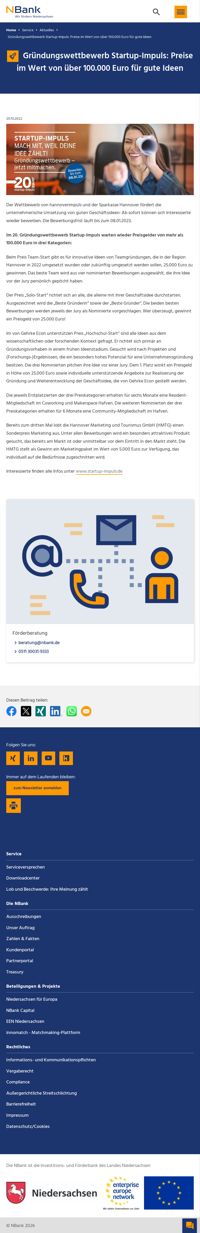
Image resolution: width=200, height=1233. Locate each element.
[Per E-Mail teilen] (86, 711)
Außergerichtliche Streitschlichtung (41, 1093)
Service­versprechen (25, 867)
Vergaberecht (20, 1071)
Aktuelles (47, 30)
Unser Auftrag (20, 928)
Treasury (14, 972)
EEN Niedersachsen (25, 1021)
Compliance (18, 1082)
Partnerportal (19, 961)
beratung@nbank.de (39, 643)
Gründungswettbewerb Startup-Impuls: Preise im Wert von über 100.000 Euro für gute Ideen (80, 37)
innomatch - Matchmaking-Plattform (43, 1033)
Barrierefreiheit (21, 1104)
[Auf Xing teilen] (40, 711)
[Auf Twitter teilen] (26, 711)
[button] (180, 12)
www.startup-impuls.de (99, 471)
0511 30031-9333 (33, 651)
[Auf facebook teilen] (11, 711)
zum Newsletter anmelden (37, 788)
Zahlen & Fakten (22, 939)
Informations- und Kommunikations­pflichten (51, 1060)
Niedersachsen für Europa (31, 999)
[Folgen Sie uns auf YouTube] (48, 758)
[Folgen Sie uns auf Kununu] (66, 758)
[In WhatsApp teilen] (71, 711)
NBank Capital (20, 1010)
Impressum (17, 1115)
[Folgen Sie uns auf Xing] (13, 758)
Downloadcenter (23, 878)
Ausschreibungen (23, 917)
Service (27, 30)
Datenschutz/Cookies (28, 1127)
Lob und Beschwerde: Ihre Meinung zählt (47, 889)
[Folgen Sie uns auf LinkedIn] (31, 758)
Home (11, 30)
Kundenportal (20, 950)
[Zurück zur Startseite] (29, 15)
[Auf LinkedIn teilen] (56, 711)
